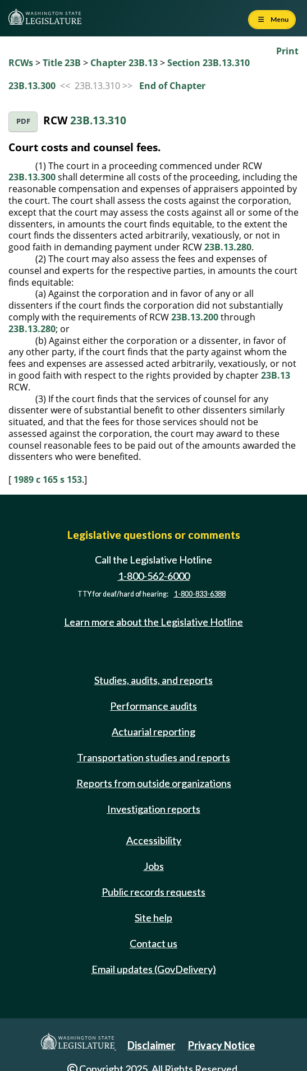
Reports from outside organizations (153, 783)
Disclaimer (151, 1045)
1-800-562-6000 (154, 576)
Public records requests (153, 892)
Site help (153, 917)
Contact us (153, 943)
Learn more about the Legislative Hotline (153, 622)
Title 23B (62, 63)
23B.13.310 (98, 120)
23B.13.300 (32, 86)
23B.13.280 (227, 247)
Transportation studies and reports (153, 757)
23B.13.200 (194, 317)
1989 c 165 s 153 (47, 479)
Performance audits (153, 706)
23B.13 (275, 375)
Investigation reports (153, 809)
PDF (23, 121)
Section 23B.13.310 (208, 63)
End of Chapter (172, 86)
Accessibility (153, 840)
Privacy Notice (221, 1045)
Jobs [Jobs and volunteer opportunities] (154, 866)
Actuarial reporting (153, 731)
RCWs (20, 63)
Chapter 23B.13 (124, 63)
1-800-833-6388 (200, 594)
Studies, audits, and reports (153, 680)
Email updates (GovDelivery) (153, 969)
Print (287, 51)
